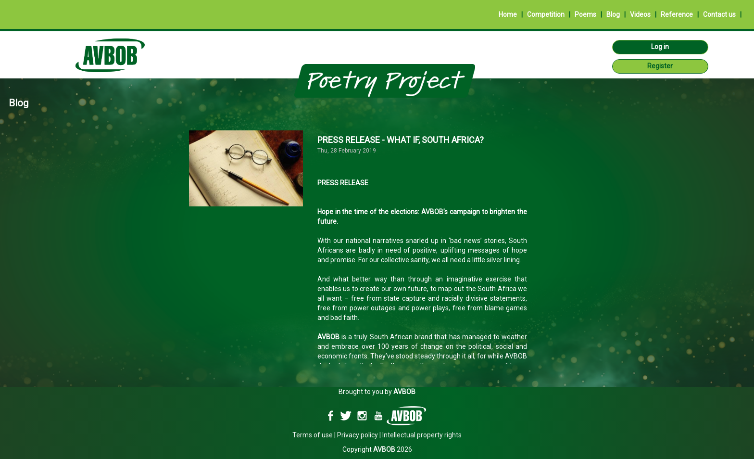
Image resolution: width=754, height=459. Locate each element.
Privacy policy (357, 435)
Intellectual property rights (422, 435)
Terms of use (312, 435)
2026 (392, 449)
